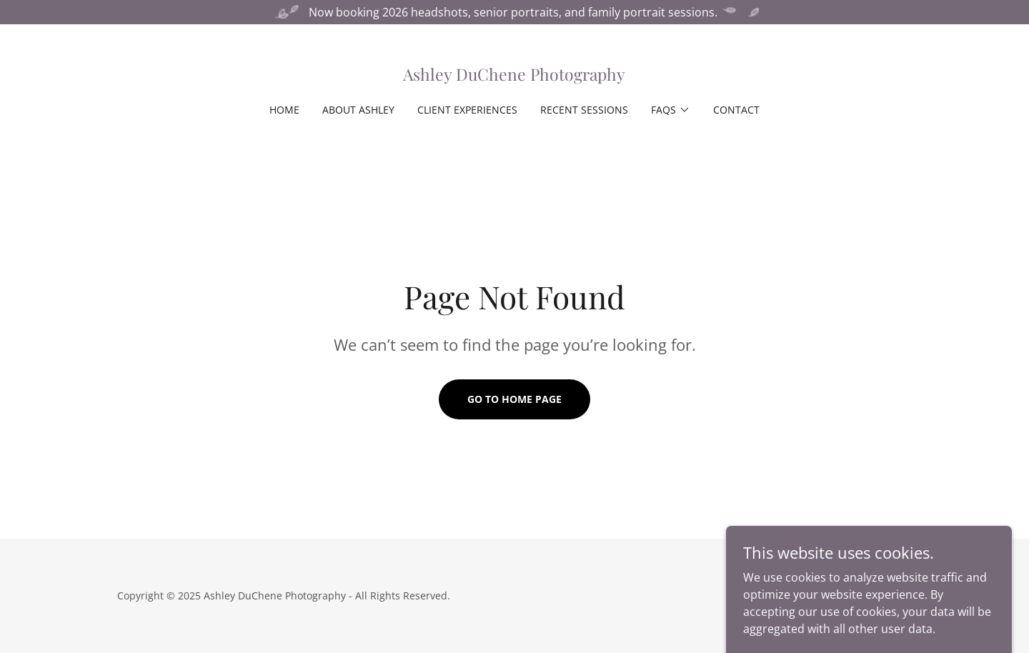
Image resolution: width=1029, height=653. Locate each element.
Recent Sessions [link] (584, 109)
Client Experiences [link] (467, 109)
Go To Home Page (514, 399)
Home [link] (284, 109)
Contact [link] (736, 109)
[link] (514, 76)
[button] (670, 110)
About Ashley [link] (358, 109)
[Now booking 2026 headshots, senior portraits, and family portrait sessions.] (514, 12)
